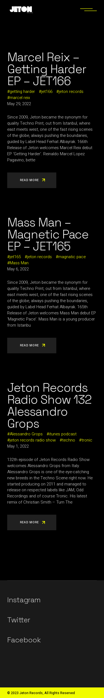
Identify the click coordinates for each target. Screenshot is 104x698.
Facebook (23, 640)
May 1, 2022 (18, 446)
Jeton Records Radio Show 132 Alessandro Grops (49, 405)
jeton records (71, 91)
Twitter (18, 620)
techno (68, 440)
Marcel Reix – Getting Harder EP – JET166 (46, 69)
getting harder (22, 91)
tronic (87, 440)
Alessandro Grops (26, 434)
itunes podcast (63, 434)
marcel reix (20, 98)
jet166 (46, 91)
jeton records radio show (33, 440)
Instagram (23, 600)
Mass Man (19, 263)
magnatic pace (72, 257)
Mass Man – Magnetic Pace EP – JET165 (47, 234)
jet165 (15, 257)
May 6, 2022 (18, 269)
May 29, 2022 (19, 104)
